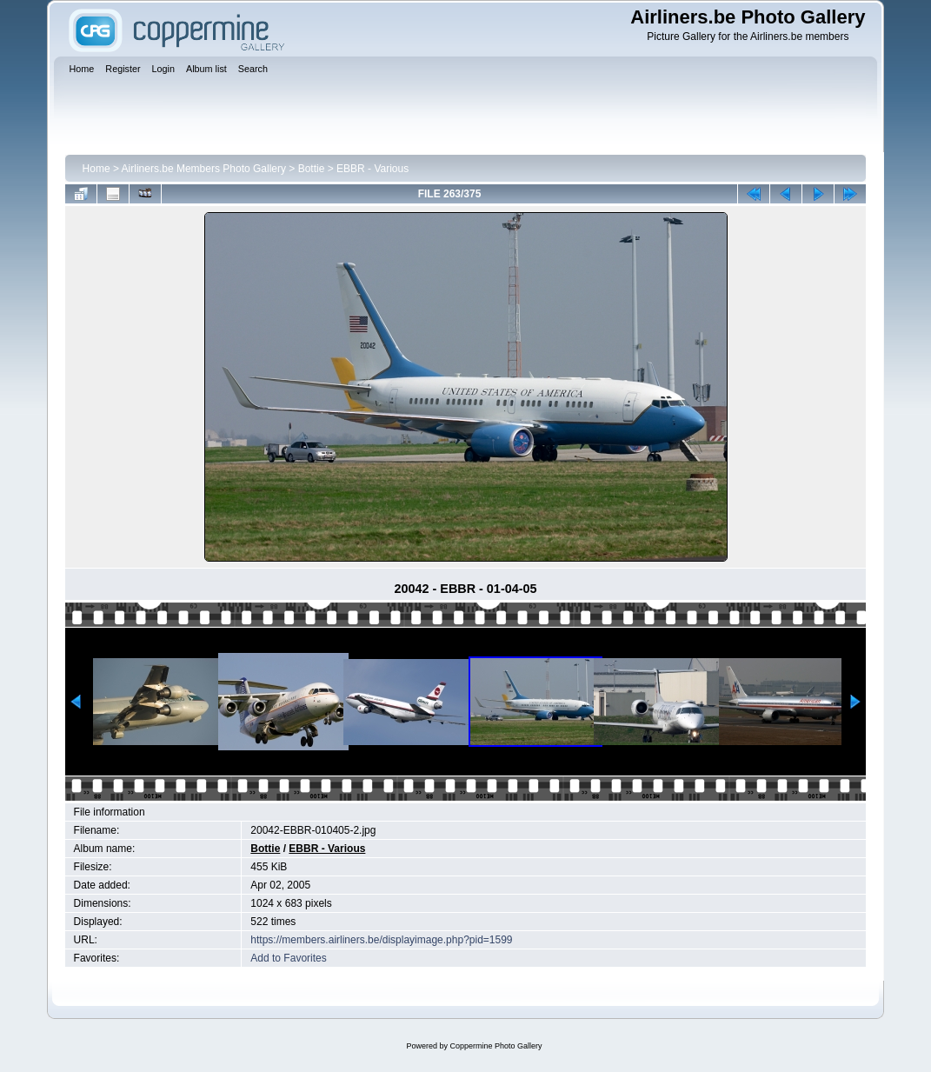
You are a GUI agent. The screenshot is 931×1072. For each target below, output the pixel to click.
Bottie (311, 169)
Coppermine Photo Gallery (495, 1046)
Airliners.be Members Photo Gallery (204, 169)
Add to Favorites (288, 958)
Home (96, 169)
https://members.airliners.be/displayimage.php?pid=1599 (381, 940)
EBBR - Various (372, 169)
